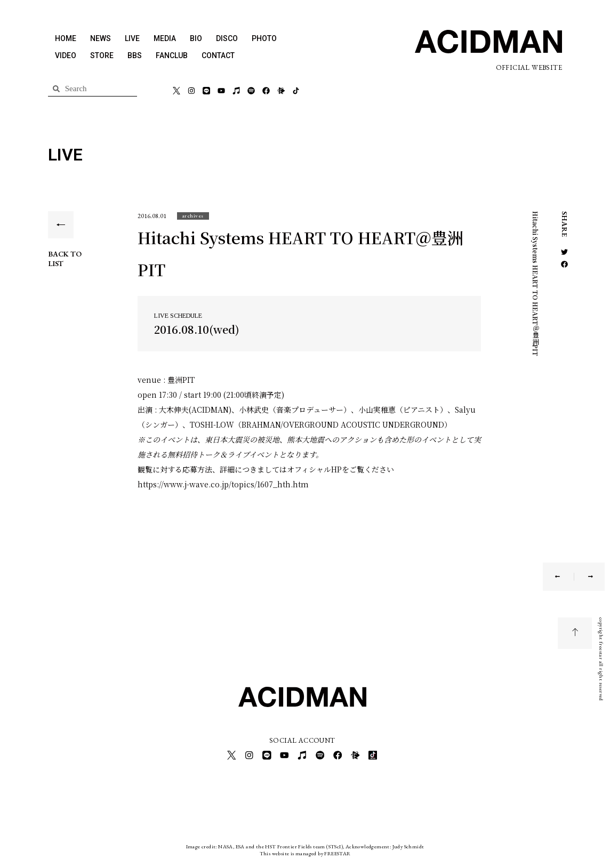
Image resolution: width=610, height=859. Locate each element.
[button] (193, 215)
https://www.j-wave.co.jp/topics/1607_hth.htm (223, 484)
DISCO (227, 38)
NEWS (100, 38)
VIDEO (65, 55)
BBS (134, 55)
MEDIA (165, 38)
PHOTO (264, 38)
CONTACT (218, 55)
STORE (102, 55)
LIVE (132, 38)
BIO (196, 38)
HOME (65, 38)
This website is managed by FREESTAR (305, 850)
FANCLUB (172, 55)
